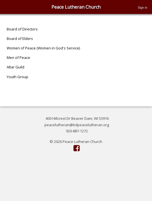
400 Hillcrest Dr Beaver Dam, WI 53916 (77, 118)
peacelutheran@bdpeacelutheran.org (76, 124)
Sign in (142, 7)
